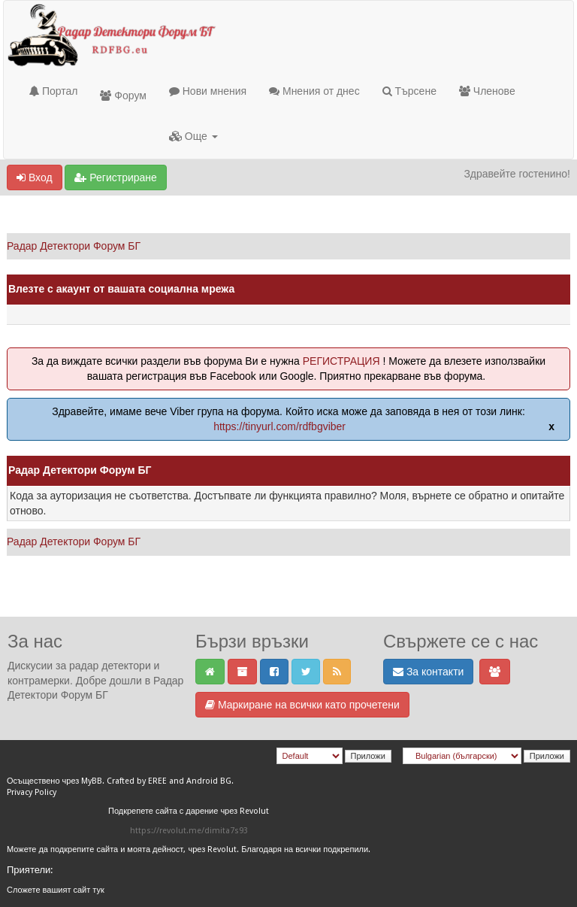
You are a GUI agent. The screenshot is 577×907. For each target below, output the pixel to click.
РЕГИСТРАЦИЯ (341, 361)
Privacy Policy (31, 792)
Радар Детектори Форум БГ (73, 246)
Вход (35, 177)
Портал (53, 91)
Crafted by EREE (137, 781)
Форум (123, 95)
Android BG (208, 781)
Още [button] (193, 136)
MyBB (91, 781)
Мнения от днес (314, 91)
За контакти (428, 672)
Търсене (409, 91)
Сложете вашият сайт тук (55, 890)
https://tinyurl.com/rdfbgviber (279, 426)
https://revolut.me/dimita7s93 (189, 831)
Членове (487, 91)
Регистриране (115, 177)
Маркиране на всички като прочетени (302, 705)
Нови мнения (207, 91)
